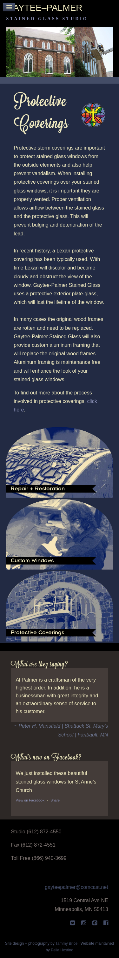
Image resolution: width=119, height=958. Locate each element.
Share (55, 800)
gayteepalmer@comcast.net (76, 887)
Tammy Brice (66, 943)
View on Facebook (30, 800)
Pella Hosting (62, 950)
